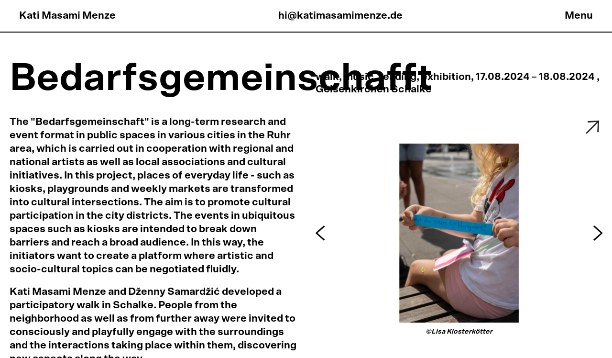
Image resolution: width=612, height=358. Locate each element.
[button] (322, 233)
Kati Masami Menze (67, 16)
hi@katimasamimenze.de (340, 16)
